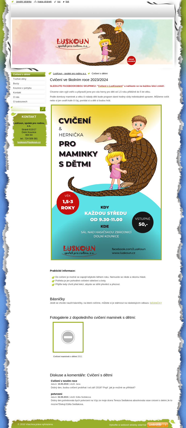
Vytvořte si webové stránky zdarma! (127, 424)
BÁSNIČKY (156, 303)
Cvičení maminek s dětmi (65, 356)
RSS (58, 1)
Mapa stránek (45, 1)
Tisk (67, 1)
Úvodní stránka (23, 1)
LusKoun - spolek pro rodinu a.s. (69, 73)
